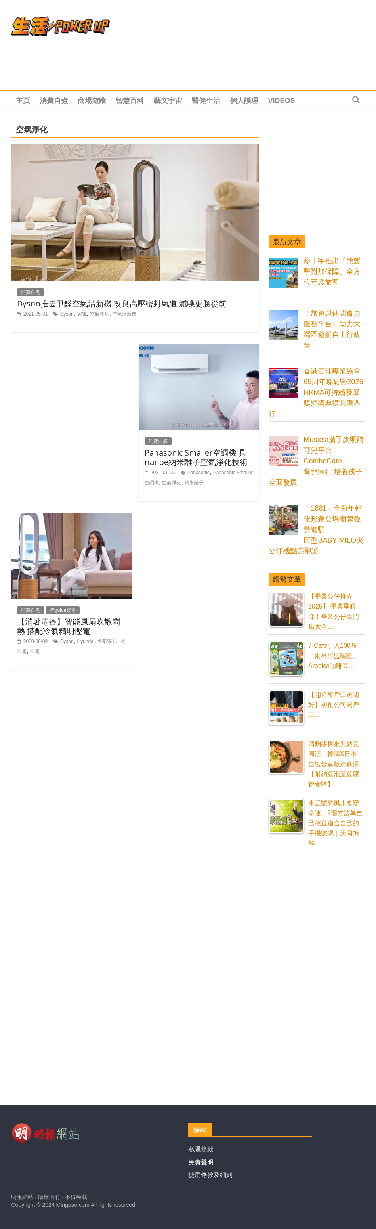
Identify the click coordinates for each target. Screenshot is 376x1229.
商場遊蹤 (92, 101)
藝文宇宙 (168, 101)
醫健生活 (206, 101)
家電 (82, 314)
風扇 (35, 651)
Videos (281, 101)
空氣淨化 (99, 314)
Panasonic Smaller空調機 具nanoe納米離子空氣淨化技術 (196, 457)
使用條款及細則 (210, 1175)
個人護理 (244, 101)
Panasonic (198, 472)
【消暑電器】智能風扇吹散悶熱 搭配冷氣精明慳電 (68, 626)
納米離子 (194, 483)
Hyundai (86, 641)
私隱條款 (201, 1149)
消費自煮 (54, 101)
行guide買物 (63, 610)
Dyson (67, 314)
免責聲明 (201, 1162)
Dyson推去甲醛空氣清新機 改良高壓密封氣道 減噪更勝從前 (122, 303)
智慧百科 (130, 101)
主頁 (23, 101)
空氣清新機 (124, 314)
